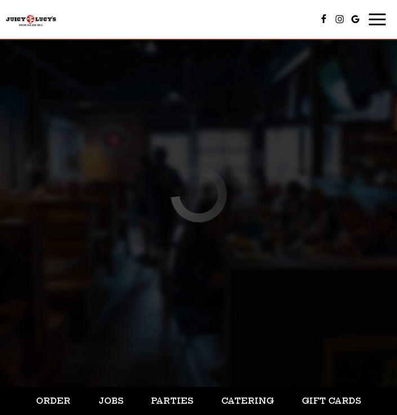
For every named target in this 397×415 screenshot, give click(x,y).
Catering (247, 401)
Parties (172, 401)
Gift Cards (331, 401)
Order (53, 401)
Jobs (111, 401)
